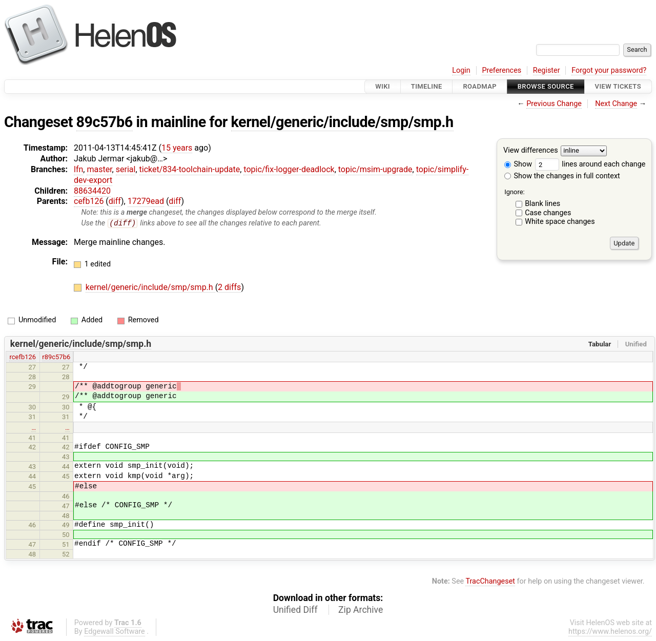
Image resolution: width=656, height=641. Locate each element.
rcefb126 (22, 357)
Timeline (426, 86)
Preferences (501, 70)
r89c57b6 (56, 357)
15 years (176, 148)
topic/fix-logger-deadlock (288, 169)
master (99, 169)
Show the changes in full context (562, 176)
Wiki (382, 86)
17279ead (146, 201)
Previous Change (554, 103)
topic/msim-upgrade (375, 169)
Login (461, 70)
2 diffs (229, 288)
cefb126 (89, 201)
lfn (78, 169)
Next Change (616, 103)
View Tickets (618, 86)
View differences (530, 151)
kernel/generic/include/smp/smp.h (342, 122)
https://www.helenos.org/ (610, 632)
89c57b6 (104, 122)
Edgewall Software (114, 632)
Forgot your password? (608, 70)
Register (546, 70)
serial (126, 169)
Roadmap (480, 86)
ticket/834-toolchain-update (189, 169)
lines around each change (590, 164)
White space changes (560, 221)
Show (518, 164)
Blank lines (542, 203)
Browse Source (546, 86)
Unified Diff (295, 610)
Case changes (548, 213)
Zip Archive (360, 610)
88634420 (92, 191)
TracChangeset (490, 581)
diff (115, 201)
